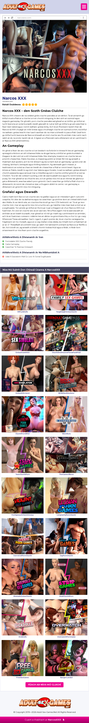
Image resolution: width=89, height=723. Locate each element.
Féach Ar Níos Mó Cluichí (44, 684)
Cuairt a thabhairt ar (44, 719)
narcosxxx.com (7, 101)
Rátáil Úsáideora (11, 104)
